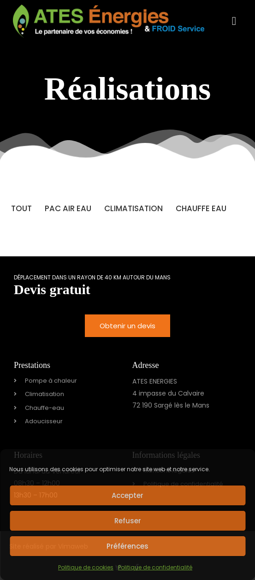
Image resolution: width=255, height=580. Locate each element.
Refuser (127, 521)
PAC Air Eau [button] (68, 208)
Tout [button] (21, 208)
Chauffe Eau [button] (201, 208)
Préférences (127, 546)
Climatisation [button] (133, 208)
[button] (234, 21)
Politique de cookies (85, 567)
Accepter (127, 495)
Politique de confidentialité (155, 567)
